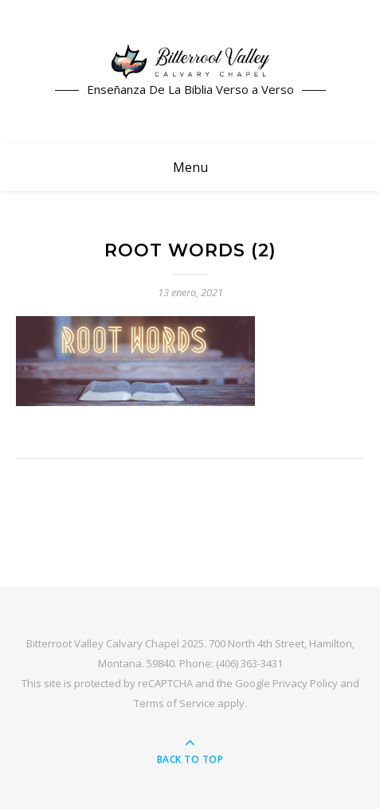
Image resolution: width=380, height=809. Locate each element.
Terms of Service (174, 703)
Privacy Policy (305, 683)
